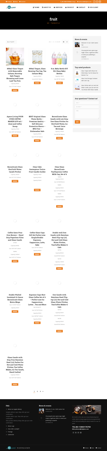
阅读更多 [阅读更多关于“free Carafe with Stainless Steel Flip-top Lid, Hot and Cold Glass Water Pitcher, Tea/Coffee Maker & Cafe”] (59, 331)
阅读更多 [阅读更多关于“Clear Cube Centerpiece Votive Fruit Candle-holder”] (37, 190)
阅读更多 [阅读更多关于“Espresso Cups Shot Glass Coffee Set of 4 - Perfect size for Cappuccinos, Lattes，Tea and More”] (37, 323)
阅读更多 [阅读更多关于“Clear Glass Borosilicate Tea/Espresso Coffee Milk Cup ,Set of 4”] (59, 206)
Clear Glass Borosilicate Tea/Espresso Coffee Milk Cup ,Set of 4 (59, 170)
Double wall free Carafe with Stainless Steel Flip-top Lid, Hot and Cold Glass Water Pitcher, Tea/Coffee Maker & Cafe (59, 240)
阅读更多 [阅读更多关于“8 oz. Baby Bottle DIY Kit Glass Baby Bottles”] (59, 83)
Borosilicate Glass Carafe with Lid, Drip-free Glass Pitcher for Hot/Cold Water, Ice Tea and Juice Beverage (59, 122)
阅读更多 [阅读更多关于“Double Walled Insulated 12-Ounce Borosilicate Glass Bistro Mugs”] (15, 311)
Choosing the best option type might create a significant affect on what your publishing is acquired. (89, 54)
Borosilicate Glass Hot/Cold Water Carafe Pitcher (15, 169)
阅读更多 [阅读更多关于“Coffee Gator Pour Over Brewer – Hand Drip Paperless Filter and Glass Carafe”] (15, 261)
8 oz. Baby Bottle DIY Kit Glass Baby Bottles (59, 71)
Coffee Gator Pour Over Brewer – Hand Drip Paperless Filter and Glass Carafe (15, 236)
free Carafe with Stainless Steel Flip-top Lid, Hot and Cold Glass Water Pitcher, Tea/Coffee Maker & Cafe (59, 301)
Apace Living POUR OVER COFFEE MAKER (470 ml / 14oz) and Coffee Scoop (15, 121)
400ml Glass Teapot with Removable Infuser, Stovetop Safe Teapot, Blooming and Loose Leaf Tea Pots (14, 75)
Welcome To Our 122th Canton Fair (89, 44)
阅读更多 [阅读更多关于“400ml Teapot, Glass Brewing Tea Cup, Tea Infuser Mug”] (37, 83)
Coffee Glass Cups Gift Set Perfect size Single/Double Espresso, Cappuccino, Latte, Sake (37, 239)
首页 (48, 23)
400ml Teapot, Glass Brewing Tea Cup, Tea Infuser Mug (37, 71)
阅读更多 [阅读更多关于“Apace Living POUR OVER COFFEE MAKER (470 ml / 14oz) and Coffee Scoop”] (15, 135)
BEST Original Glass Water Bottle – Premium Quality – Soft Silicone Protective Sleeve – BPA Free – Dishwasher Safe (37, 123)
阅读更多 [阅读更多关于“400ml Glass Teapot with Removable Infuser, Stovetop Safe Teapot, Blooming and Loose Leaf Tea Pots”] (15, 90)
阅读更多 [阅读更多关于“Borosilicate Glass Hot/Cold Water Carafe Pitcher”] (15, 181)
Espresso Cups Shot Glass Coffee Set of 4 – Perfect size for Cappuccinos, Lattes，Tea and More (37, 300)
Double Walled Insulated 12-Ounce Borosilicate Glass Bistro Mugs (15, 298)
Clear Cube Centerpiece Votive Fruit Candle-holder (37, 169)
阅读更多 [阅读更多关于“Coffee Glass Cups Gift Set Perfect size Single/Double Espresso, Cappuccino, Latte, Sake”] (37, 254)
